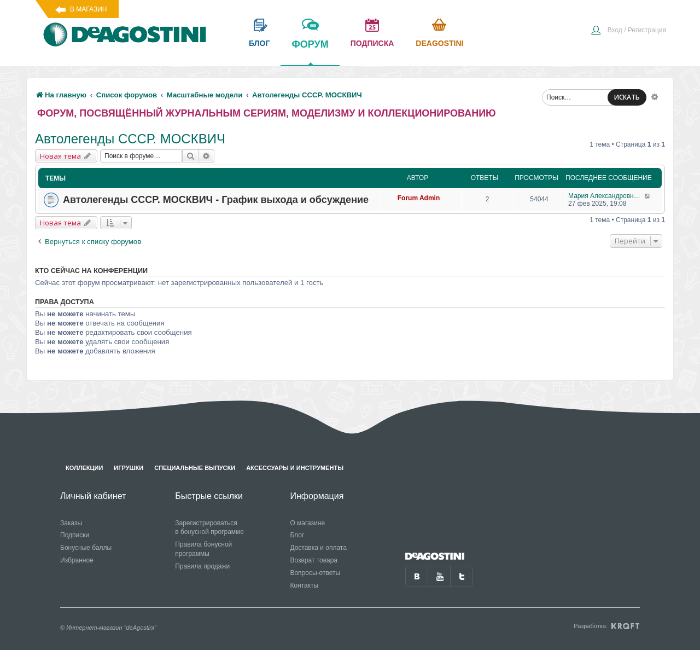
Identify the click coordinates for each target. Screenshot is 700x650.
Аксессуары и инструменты (294, 468)
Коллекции (84, 468)
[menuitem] (628, 31)
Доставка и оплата (318, 548)
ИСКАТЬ (627, 97)
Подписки (74, 535)
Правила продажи (202, 566)
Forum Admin (419, 198)
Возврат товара (313, 560)
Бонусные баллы (86, 548)
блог (259, 43)
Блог (297, 535)
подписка (372, 43)
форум (309, 52)
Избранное (77, 560)
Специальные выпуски (194, 468)
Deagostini (439, 43)
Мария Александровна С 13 (606, 196)
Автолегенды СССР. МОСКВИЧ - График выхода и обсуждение (216, 199)
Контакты (304, 585)
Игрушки (128, 468)
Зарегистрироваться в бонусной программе (209, 527)
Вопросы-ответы (315, 573)
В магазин (88, 9)
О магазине (307, 523)
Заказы (71, 523)
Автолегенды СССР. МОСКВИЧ (130, 138)
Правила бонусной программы (203, 549)
